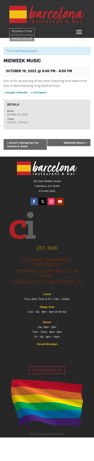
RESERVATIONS (21, 31)
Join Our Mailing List (47, 370)
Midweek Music (75, 142)
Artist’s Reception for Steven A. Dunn (23, 144)
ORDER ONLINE (22, 38)
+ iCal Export (39, 92)
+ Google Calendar (15, 92)
